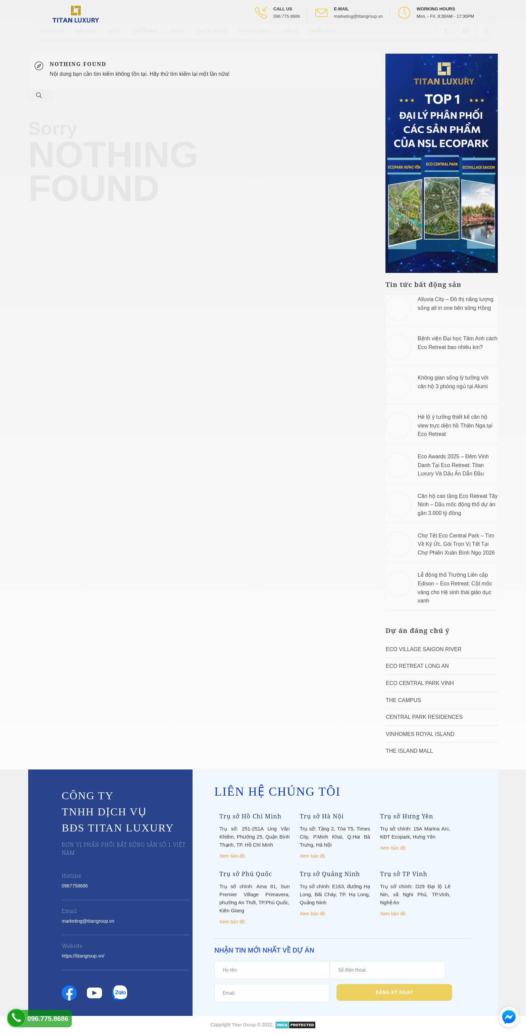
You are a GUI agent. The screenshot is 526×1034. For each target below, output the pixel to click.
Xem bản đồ (232, 856)
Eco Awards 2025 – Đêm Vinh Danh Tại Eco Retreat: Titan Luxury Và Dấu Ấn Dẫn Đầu (453, 465)
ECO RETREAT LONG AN (417, 666)
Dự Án (114, 37)
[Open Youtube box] (467, 36)
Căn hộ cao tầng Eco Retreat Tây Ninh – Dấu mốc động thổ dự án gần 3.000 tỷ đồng (457, 504)
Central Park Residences (424, 717)
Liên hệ (290, 37)
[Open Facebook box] (446, 36)
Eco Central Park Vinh (420, 683)
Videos (176, 37)
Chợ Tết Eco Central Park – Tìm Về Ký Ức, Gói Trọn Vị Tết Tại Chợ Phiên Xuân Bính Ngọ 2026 (456, 544)
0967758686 (75, 885)
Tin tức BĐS (145, 37)
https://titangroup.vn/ (83, 956)
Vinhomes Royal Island (420, 734)
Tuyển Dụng (323, 37)
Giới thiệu (85, 37)
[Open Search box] (487, 36)
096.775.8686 (286, 16)
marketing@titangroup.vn (358, 16)
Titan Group (243, 1024)
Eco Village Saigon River (424, 649)
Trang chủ (52, 37)
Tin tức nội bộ (211, 37)
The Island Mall (409, 751)
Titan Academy (255, 37)
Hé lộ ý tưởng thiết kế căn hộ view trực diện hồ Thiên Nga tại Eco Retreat (455, 425)
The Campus (403, 700)
